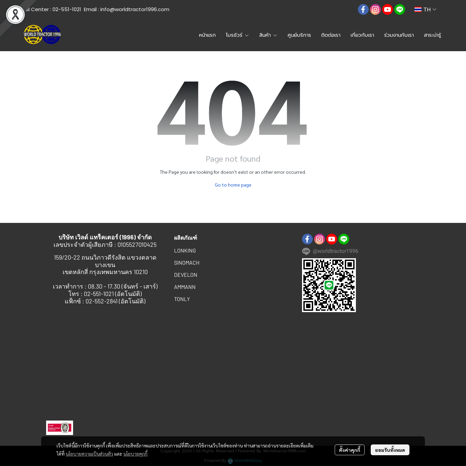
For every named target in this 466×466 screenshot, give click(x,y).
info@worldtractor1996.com (134, 9)
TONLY (182, 299)
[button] (347, 9)
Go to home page (233, 184)
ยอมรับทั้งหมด (390, 450)
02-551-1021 (67, 9)
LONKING (185, 250)
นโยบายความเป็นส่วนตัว (89, 454)
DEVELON (185, 274)
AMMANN (185, 287)
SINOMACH (186, 262)
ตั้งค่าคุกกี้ (349, 450)
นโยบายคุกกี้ (135, 454)
